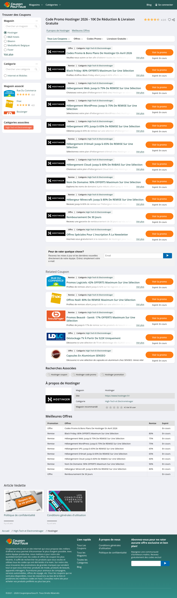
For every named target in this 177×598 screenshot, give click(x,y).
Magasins (35, 4)
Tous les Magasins (82, 554)
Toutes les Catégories (82, 561)
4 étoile (117, 407)
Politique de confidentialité (113, 552)
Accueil (5, 530)
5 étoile (121, 407)
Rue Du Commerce (26, 90)
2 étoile (110, 407)
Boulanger (22, 111)
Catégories (53, 4)
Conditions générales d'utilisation (110, 547)
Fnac (19, 101)
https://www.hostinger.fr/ (117, 395)
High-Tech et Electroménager (19, 127)
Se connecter (164, 4)
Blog (149, 4)
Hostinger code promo (86, 374)
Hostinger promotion (114, 374)
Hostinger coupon (59, 374)
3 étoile (114, 407)
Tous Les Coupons (81, 547)
